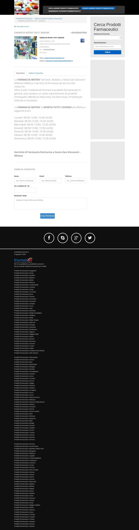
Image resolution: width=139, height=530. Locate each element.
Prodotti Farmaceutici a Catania (24, 374)
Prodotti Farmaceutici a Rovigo (24, 423)
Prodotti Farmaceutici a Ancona (24, 444)
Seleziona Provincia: (102, 34)
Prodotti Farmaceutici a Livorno (24, 479)
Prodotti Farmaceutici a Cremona (25, 292)
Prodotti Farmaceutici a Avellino (24, 275)
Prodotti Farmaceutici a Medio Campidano (28, 313)
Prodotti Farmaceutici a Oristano (24, 407)
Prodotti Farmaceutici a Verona (24, 524)
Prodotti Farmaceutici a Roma (24, 336)
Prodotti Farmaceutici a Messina (24, 400)
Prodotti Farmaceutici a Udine (24, 348)
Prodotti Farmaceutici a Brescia (24, 282)
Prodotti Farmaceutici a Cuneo (24, 465)
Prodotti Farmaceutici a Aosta (24, 273)
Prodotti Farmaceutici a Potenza (24, 416)
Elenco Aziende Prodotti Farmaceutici (48, 19)
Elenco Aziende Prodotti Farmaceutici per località (30, 266)
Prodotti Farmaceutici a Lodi (23, 308)
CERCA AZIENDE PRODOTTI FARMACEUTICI (63, 8)
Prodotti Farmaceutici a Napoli (24, 489)
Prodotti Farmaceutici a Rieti (23, 421)
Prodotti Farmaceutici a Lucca (24, 395)
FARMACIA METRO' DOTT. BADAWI (52, 38)
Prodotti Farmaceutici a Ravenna (24, 418)
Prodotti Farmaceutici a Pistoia (24, 500)
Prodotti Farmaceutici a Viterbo (24, 526)
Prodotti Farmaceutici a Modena (24, 315)
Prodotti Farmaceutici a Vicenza (24, 440)
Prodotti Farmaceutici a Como (24, 376)
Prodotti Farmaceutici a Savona (24, 425)
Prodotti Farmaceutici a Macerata (25, 482)
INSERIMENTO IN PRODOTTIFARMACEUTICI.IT (64, 11)
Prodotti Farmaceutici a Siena (23, 512)
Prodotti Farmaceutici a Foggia (24, 383)
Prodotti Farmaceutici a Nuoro (24, 491)
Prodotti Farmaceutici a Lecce (24, 306)
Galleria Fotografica (36, 73)
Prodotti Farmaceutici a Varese (24, 435)
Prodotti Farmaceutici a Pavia (23, 496)
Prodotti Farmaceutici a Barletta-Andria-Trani (29, 449)
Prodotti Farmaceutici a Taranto (24, 514)
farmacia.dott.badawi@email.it (59, 61)
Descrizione (20, 73)
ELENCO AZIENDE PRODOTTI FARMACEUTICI (98, 8)
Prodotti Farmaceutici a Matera (24, 484)
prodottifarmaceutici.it (21, 252)
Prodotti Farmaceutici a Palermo (24, 322)
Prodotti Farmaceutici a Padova (24, 493)
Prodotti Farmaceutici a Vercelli (24, 437)
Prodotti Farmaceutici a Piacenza (25, 327)
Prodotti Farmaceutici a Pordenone (25, 329)
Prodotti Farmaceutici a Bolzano (24, 453)
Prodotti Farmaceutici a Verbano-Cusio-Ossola (29, 351)
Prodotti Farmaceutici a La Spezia (25, 390)
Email (42, 176)
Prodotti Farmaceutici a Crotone (24, 378)
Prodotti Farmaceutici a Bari (23, 362)
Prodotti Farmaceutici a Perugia (24, 325)
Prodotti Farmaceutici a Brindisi (24, 369)
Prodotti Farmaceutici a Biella (23, 280)
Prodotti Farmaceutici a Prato (23, 503)
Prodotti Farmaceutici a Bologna (24, 367)
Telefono (68, 176)
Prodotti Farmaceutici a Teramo (24, 344)
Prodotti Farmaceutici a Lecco (24, 393)
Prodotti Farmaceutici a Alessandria (26, 357)
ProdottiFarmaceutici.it (24, 19)
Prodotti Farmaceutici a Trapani (24, 517)
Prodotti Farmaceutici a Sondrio (24, 428)
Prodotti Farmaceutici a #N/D (23, 318)
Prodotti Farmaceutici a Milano (24, 486)
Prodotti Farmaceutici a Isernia (24, 474)
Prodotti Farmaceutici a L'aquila (24, 304)
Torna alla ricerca (21, 27)
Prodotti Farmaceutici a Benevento (25, 364)
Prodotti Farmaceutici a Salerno (24, 510)
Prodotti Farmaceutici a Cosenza (24, 463)
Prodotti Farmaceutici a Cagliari (24, 456)
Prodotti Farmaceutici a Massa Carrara (27, 397)
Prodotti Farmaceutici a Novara (24, 404)
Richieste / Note (20, 196)
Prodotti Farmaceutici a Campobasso (26, 371)
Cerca (107, 52)
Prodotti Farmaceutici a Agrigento (25, 271)
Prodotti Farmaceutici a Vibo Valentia (26, 353)
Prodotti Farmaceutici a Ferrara (24, 467)
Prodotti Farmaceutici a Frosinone (25, 299)
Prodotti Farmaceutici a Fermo (24, 381)
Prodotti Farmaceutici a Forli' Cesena (26, 470)
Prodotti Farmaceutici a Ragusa (24, 332)
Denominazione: (100, 43)
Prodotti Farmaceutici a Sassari (24, 339)
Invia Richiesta (47, 216)
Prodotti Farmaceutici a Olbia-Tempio (26, 320)
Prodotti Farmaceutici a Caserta (24, 287)
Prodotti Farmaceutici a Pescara (24, 498)
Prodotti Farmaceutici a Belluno (24, 278)
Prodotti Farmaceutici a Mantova (25, 311)
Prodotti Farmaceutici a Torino (24, 430)
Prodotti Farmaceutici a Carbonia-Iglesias (27, 458)
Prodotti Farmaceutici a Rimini (24, 507)
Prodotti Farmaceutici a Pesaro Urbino (26, 411)
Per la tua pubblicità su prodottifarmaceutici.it (29, 264)
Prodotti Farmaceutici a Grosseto (25, 301)
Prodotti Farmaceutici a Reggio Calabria (27, 505)
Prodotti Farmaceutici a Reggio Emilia (26, 334)
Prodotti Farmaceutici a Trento (24, 346)
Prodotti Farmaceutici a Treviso (24, 432)
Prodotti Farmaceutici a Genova (24, 385)
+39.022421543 (79, 32)
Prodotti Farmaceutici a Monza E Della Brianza (29, 402)
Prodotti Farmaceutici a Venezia (24, 521)
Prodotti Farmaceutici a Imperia (24, 388)
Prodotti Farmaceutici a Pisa (23, 414)
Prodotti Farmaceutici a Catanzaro (25, 460)
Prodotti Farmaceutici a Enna (23, 294)
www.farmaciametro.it (54, 58)
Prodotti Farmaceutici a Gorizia (24, 472)
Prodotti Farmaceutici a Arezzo (24, 360)
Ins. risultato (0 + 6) (21, 186)
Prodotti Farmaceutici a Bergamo (25, 451)
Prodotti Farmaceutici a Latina (24, 477)
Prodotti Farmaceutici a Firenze (24, 297)
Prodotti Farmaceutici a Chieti (24, 289)
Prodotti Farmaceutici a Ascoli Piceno (26, 446)
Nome (16, 176)
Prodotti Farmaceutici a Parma (24, 409)
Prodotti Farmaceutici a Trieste (24, 519)
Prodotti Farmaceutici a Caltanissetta (26, 285)
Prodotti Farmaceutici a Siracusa (24, 341)
